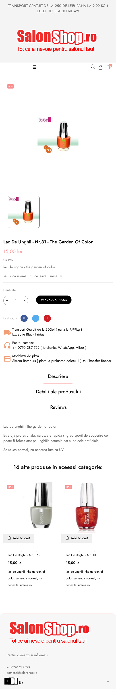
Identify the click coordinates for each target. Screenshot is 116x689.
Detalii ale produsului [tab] (58, 391)
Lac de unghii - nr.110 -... (83, 555)
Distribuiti (24, 318)
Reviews (58, 407)
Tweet (35, 318)
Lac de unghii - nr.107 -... (25, 555)
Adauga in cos (54, 300)
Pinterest (47, 318)
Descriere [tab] (58, 376)
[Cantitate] (15, 300)
